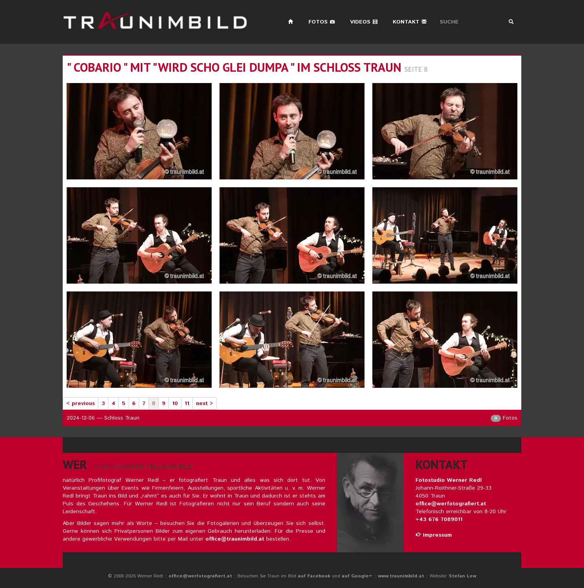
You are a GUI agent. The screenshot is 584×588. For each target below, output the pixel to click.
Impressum (433, 535)
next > (204, 403)
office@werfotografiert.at (450, 504)
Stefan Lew (462, 576)
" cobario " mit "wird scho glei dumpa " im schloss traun (234, 67)
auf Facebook (314, 576)
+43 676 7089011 (438, 519)
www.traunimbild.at (401, 576)
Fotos (321, 22)
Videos (364, 22)
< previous (80, 403)
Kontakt (410, 22)
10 (175, 403)
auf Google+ (357, 576)
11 (187, 403)
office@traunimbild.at (234, 539)
